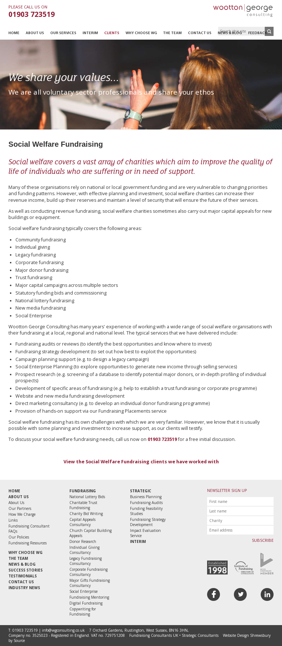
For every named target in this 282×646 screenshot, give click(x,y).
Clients (111, 33)
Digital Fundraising (85, 603)
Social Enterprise (83, 591)
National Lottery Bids (87, 496)
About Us (35, 33)
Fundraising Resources (27, 542)
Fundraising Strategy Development (148, 522)
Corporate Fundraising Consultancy (88, 572)
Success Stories (25, 570)
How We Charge (22, 514)
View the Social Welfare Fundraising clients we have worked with (141, 462)
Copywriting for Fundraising (82, 611)
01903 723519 (31, 14)
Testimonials (22, 576)
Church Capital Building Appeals (90, 533)
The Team (172, 33)
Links (13, 520)
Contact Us (200, 33)
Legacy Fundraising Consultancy (85, 561)
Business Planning (146, 496)
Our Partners (19, 508)
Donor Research (82, 541)
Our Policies (18, 537)
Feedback (257, 33)
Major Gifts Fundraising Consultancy (89, 583)
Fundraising (82, 490)
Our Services (63, 33)
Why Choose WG (141, 33)
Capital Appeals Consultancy (82, 522)
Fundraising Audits (146, 502)
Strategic (140, 490)
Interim (90, 33)
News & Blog (230, 33)
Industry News (24, 587)
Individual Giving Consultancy (84, 550)
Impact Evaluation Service (145, 533)
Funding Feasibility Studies (146, 511)
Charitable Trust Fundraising (83, 505)
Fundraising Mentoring (89, 597)
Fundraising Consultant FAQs (29, 528)
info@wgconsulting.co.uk (63, 630)
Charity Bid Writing (86, 513)
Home (13, 33)
